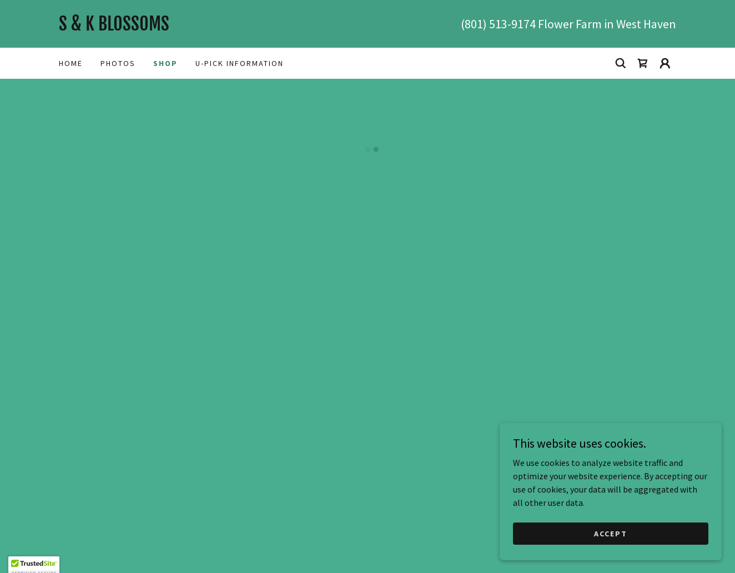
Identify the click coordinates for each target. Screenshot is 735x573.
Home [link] (71, 63)
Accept (610, 533)
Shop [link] (165, 63)
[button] (643, 63)
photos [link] (117, 63)
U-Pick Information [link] (239, 63)
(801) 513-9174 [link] (498, 24)
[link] (213, 27)
